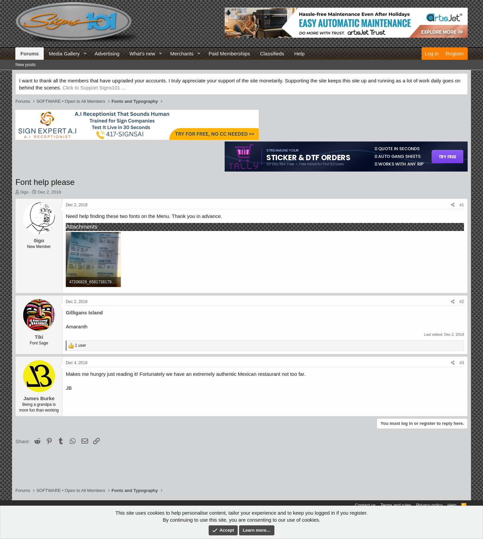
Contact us (365, 505)
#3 (461, 362)
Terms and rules (396, 505)
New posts (25, 64)
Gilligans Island (84, 312)
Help (299, 53)
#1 (461, 205)
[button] (85, 53)
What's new (142, 53)
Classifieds (272, 53)
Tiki (39, 337)
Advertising (107, 53)
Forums (29, 53)
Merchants (182, 53)
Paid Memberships (229, 53)
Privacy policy (429, 505)
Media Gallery (64, 53)
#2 (461, 301)
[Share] (453, 205)
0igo (24, 192)
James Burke (38, 398)
